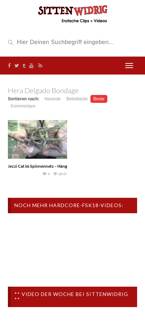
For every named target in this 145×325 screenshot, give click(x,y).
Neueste (53, 98)
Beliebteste (77, 98)
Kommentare (23, 106)
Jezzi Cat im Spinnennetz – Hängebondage (47, 166)
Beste (98, 98)
